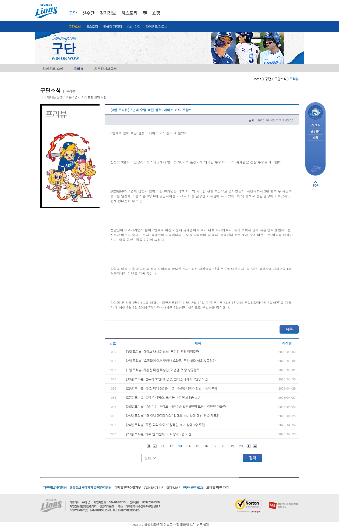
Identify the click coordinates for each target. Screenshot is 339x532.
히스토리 (92, 27)
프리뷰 (78, 68)
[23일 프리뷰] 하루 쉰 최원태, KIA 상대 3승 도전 (158, 434)
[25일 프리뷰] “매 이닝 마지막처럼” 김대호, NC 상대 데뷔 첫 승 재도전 (173, 416)
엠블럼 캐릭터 (112, 27)
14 (188, 446)
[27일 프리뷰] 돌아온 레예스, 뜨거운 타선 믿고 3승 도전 (163, 397)
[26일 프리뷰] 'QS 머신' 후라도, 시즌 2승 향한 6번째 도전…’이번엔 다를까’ (176, 406)
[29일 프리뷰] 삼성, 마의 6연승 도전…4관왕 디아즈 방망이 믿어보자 (171, 388)
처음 (149, 446)
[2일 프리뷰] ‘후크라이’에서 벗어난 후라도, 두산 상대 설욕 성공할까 (171, 361)
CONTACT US (154, 487)
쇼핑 (156, 13)
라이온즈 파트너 (156, 27)
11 (162, 446)
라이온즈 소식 (53, 68)
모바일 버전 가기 (217, 487)
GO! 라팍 (133, 27)
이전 (155, 446)
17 (215, 446)
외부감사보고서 (105, 68)
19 (232, 446)
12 (171, 446)
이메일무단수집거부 (127, 487)
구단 (73, 13)
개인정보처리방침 (55, 487)
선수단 (88, 13)
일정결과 (315, 131)
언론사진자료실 (193, 487)
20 (241, 446)
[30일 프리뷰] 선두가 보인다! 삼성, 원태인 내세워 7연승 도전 (167, 379)
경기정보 (108, 13)
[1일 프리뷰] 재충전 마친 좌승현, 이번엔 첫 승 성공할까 (163, 370)
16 (206, 446)
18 (223, 446)
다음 (249, 446)
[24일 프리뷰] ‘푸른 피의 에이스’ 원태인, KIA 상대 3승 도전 (165, 425)
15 (197, 446)
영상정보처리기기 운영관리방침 (90, 487)
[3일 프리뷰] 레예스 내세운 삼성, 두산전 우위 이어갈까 (162, 352)
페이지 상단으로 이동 (316, 184)
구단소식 (75, 27)
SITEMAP (173, 487)
